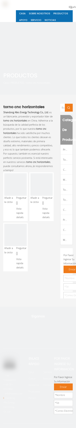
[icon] (70, 77)
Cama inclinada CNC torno (68, 169)
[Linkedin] (42, 338)
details (20, 217)
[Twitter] (22, 338)
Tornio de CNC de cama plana (68, 159)
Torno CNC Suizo (68, 199)
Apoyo (32, 397)
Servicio (47, 372)
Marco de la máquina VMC (68, 239)
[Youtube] (53, 338)
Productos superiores (68, 149)
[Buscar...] (62, 108)
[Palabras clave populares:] (71, 7)
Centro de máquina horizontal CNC (68, 229)
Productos (34, 391)
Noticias (47, 378)
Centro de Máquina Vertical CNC (68, 209)
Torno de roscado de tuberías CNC (68, 189)
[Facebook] (32, 338)
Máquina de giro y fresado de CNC (68, 179)
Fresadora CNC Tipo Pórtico (68, 219)
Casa (31, 372)
